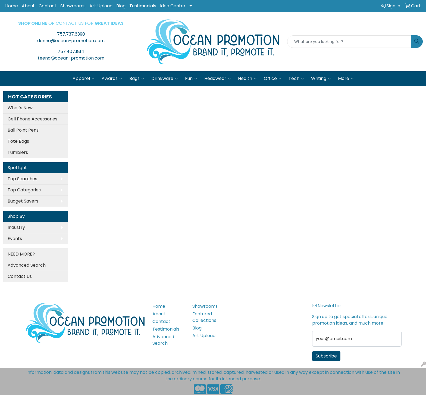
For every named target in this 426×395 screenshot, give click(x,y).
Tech (296, 78)
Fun (191, 78)
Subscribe (326, 356)
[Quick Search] (349, 41)
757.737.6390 (71, 34)
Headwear (217, 78)
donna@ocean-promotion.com (71, 41)
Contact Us (20, 276)
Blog (121, 6)
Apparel (84, 78)
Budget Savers (23, 201)
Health (247, 78)
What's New (20, 108)
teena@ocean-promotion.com (71, 58)
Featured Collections (204, 317)
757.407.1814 (71, 51)
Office (272, 78)
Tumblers (18, 152)
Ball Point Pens (23, 130)
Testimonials (142, 6)
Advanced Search (27, 265)
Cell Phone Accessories (32, 119)
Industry (16, 227)
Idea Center (173, 6)
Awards (112, 78)
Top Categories (24, 190)
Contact (48, 6)
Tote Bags (18, 141)
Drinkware (164, 78)
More (346, 78)
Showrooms (73, 6)
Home (11, 6)
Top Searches (22, 179)
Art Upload (100, 6)
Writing (321, 78)
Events (15, 238)
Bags (136, 78)
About (28, 6)
